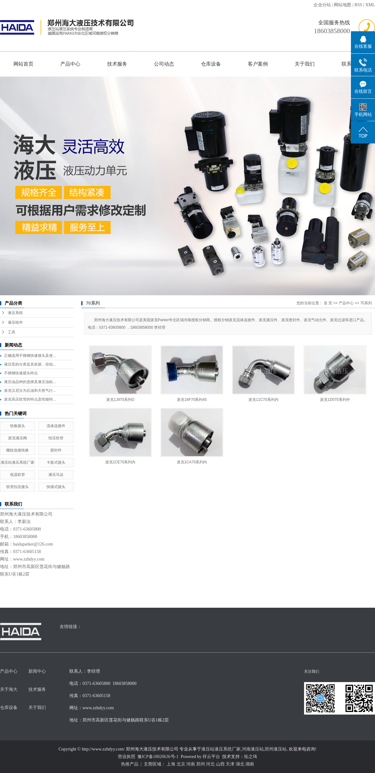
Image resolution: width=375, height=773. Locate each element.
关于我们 (305, 64)
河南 (190, 764)
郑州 (200, 764)
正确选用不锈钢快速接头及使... (30, 355)
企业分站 (322, 4)
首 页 (328, 303)
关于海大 (9, 689)
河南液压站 (253, 749)
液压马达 (55, 474)
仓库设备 (211, 64)
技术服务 (117, 64)
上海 (171, 764)
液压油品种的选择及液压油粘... (30, 382)
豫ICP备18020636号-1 (158, 756)
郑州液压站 (276, 749)
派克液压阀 (17, 438)
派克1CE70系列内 (120, 462)
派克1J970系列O (120, 399)
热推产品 (129, 764)
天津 (230, 764)
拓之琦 (250, 756)
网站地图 (342, 4)
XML (370, 4)
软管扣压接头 (17, 487)
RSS (358, 4)
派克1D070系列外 (335, 399)
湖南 (249, 764)
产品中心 (70, 64)
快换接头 (17, 426)
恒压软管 (55, 438)
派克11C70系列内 (263, 399)
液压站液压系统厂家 (17, 462)
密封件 (56, 450)
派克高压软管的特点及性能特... (30, 399)
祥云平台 (211, 756)
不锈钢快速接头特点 (21, 373)
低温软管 (17, 474)
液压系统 (15, 313)
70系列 (366, 303)
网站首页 (23, 64)
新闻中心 (37, 671)
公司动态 (164, 64)
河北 (210, 764)
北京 (181, 764)
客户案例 (258, 64)
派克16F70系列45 (192, 399)
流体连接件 (56, 426)
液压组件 (15, 322)
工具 (11, 332)
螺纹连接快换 (17, 450)
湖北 (240, 764)
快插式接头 (56, 487)
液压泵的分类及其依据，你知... (30, 364)
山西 (220, 764)
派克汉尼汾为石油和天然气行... (30, 390)
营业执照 (126, 756)
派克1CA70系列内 (192, 462)
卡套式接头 (56, 462)
